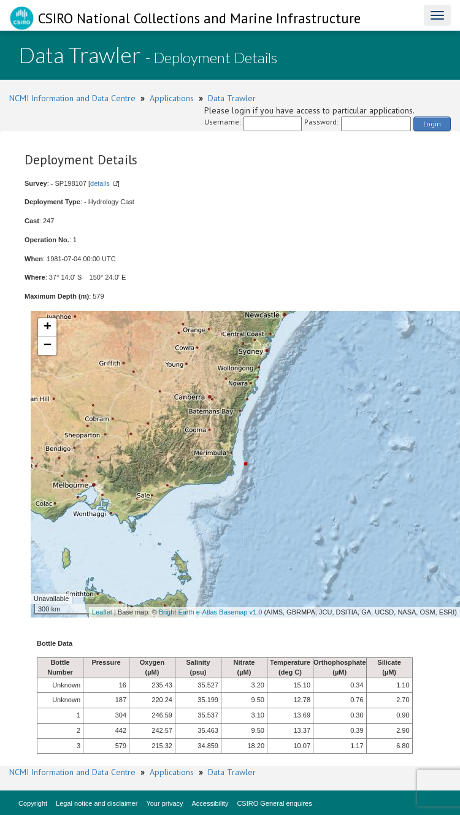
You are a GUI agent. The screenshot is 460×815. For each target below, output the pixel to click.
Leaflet (102, 612)
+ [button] (48, 327)
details (100, 183)
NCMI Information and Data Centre (72, 98)
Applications (172, 98)
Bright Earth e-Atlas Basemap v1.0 (211, 612)
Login (432, 123)
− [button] (48, 346)
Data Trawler (232, 98)
